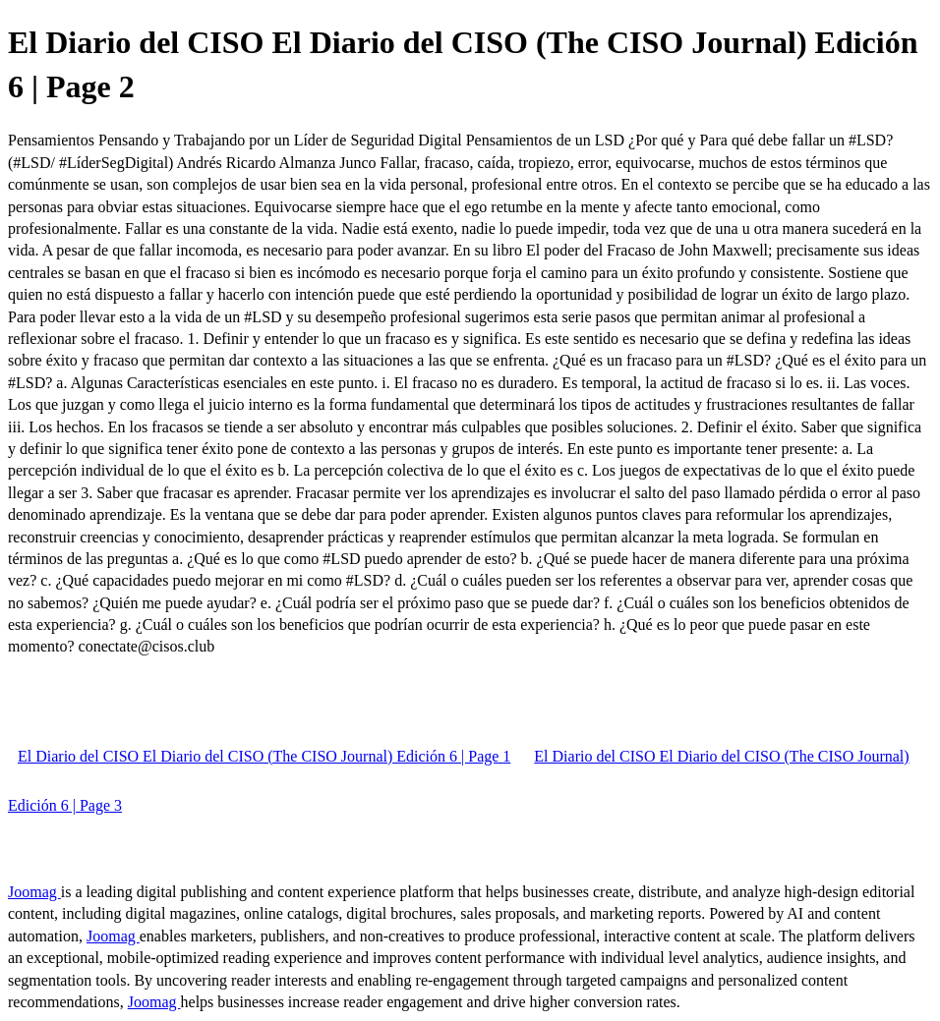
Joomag (34, 891)
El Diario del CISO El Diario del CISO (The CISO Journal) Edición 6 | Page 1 (264, 756)
